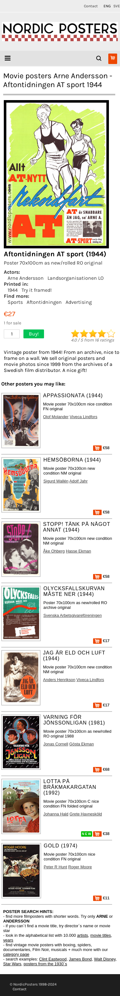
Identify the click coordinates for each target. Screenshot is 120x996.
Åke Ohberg (54, 551)
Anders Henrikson (59, 679)
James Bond (80, 959)
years (8, 940)
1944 (13, 290)
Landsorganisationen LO (75, 278)
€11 (101, 898)
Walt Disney (105, 959)
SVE (116, 6)
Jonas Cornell (55, 744)
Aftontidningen (44, 302)
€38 (101, 833)
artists (82, 935)
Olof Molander (55, 416)
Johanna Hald (55, 814)
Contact (91, 6)
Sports (15, 302)
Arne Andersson (26, 278)
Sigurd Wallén (55, 481)
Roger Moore (80, 867)
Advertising (79, 302)
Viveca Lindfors (83, 416)
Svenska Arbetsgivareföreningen (72, 615)
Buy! (34, 334)
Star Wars (12, 963)
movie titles (100, 935)
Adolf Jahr (78, 481)
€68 (101, 769)
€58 (101, 447)
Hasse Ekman (78, 551)
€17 (101, 640)
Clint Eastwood (52, 959)
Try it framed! (37, 290)
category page (16, 954)
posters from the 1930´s (45, 963)
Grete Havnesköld (86, 814)
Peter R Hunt (55, 867)
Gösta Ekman (81, 744)
